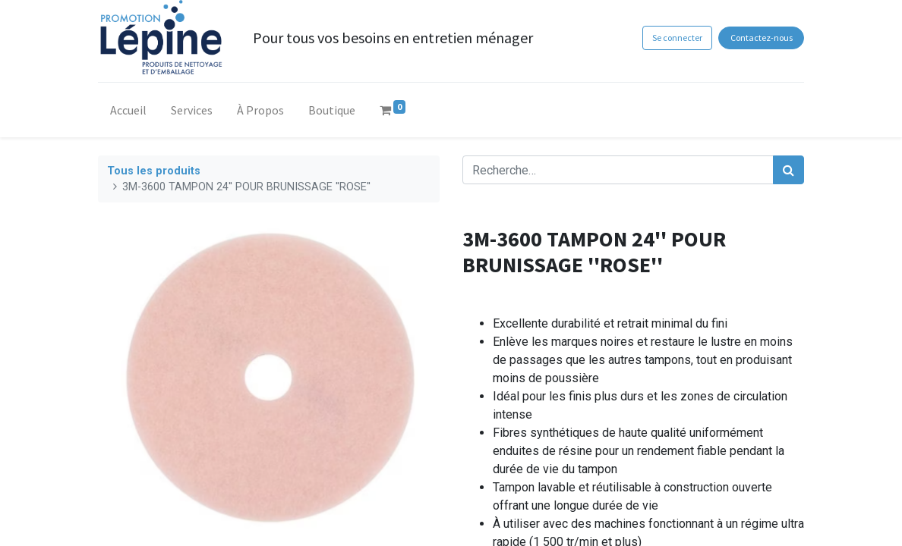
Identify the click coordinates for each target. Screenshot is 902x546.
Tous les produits (153, 171)
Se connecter (677, 37)
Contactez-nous (761, 37)
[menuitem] (128, 113)
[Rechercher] (788, 169)
